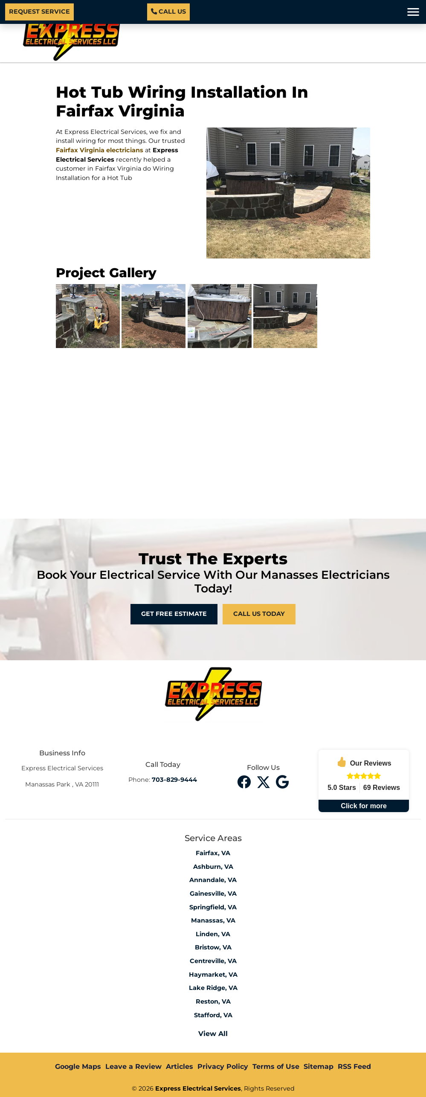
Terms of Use (275, 1066)
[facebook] (245, 781)
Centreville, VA (213, 961)
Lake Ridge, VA (213, 988)
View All (213, 1034)
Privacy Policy (222, 1066)
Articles (179, 1066)
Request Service (39, 11)
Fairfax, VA (213, 853)
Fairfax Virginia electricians (99, 150)
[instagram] (282, 781)
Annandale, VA (213, 880)
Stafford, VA (213, 1015)
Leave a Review (133, 1066)
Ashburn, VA (213, 867)
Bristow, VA (213, 947)
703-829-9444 (174, 780)
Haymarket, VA (213, 974)
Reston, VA (213, 1001)
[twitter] (264, 781)
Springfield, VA (213, 907)
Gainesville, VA (213, 893)
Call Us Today (259, 614)
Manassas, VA (213, 920)
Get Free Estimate (174, 614)
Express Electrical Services (198, 1088)
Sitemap (318, 1066)
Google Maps (78, 1066)
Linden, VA (213, 934)
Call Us (168, 11)
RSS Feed (354, 1066)
